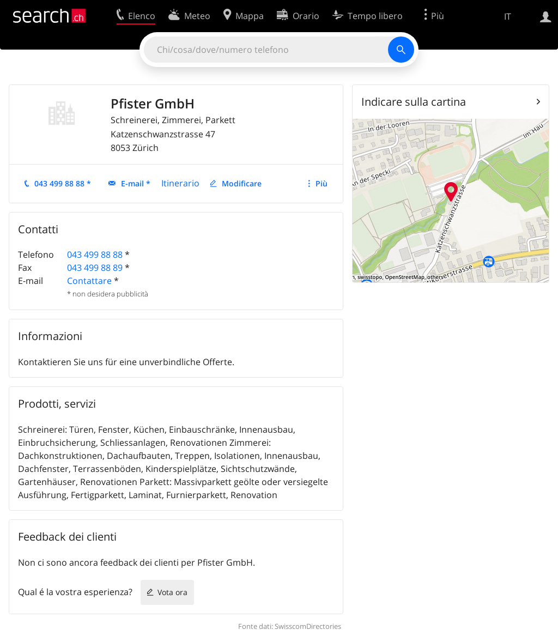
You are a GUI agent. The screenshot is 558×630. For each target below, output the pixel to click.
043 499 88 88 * (62, 183)
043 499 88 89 (95, 268)
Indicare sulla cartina (413, 101)
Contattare (89, 281)
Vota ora (172, 592)
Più (321, 183)
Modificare (242, 183)
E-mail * (135, 183)
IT (507, 16)
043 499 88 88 (95, 255)
